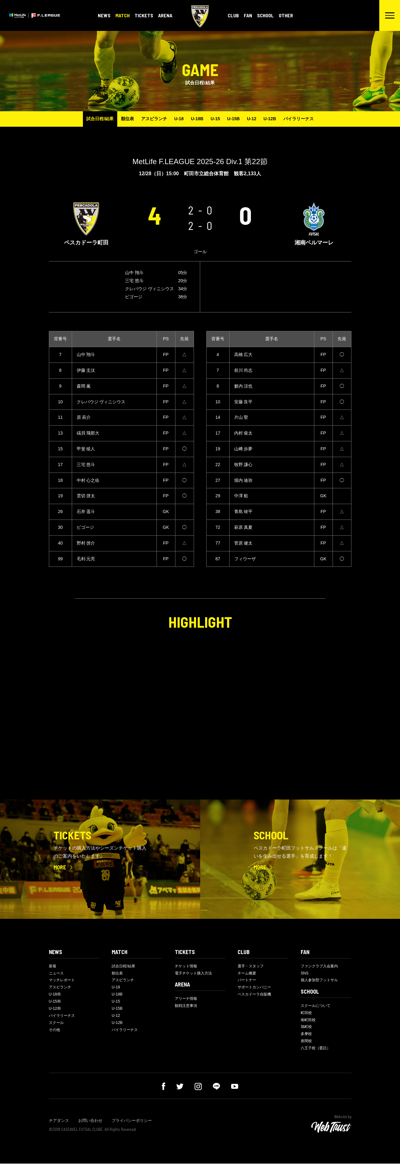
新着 (53, 966)
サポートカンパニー (256, 988)
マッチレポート (63, 981)
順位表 (120, 118)
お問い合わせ (90, 1124)
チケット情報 (187, 966)
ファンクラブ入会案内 (321, 966)
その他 (55, 1033)
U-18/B (55, 996)
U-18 (175, 118)
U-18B (196, 118)
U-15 (216, 118)
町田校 (307, 1014)
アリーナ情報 (187, 999)
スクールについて (317, 1006)
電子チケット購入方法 (195, 973)
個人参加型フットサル (321, 981)
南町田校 (309, 1021)
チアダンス (59, 1124)
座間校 (307, 1044)
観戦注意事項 (187, 1006)
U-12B (277, 118)
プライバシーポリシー (132, 1124)
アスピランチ (149, 118)
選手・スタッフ (252, 966)
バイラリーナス (308, 118)
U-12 (256, 118)
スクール (57, 1025)
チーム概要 (248, 973)
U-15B (236, 118)
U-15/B (55, 1003)
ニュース (57, 973)
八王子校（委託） (317, 1051)
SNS (305, 973)
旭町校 (307, 1029)
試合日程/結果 (90, 118)
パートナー (248, 981)
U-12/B (55, 1010)
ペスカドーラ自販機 (256, 996)
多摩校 (307, 1036)
